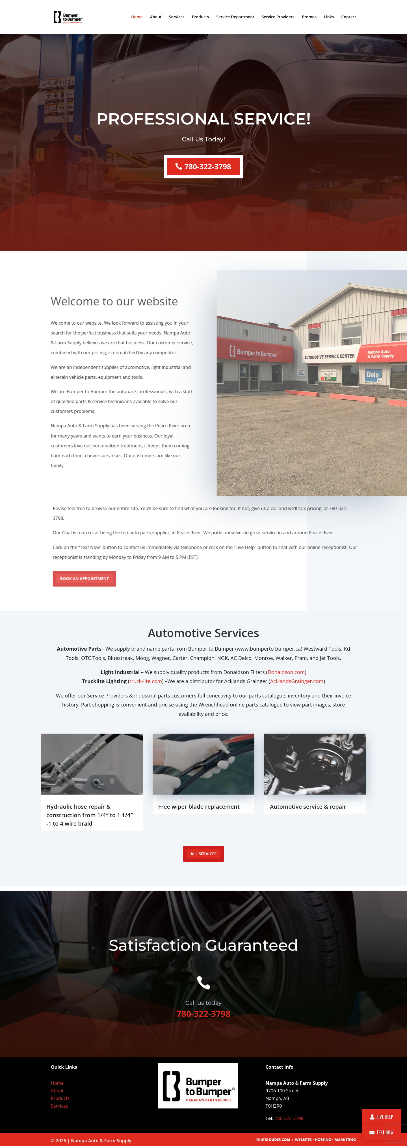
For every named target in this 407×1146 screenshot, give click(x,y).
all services (203, 853)
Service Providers (278, 17)
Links (329, 17)
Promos (309, 17)
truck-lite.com (145, 681)
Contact (348, 17)
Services (177, 17)
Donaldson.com (286, 672)
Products (200, 17)
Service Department (235, 17)
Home (137, 17)
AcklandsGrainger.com (297, 681)
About (156, 17)
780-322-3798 (208, 164)
